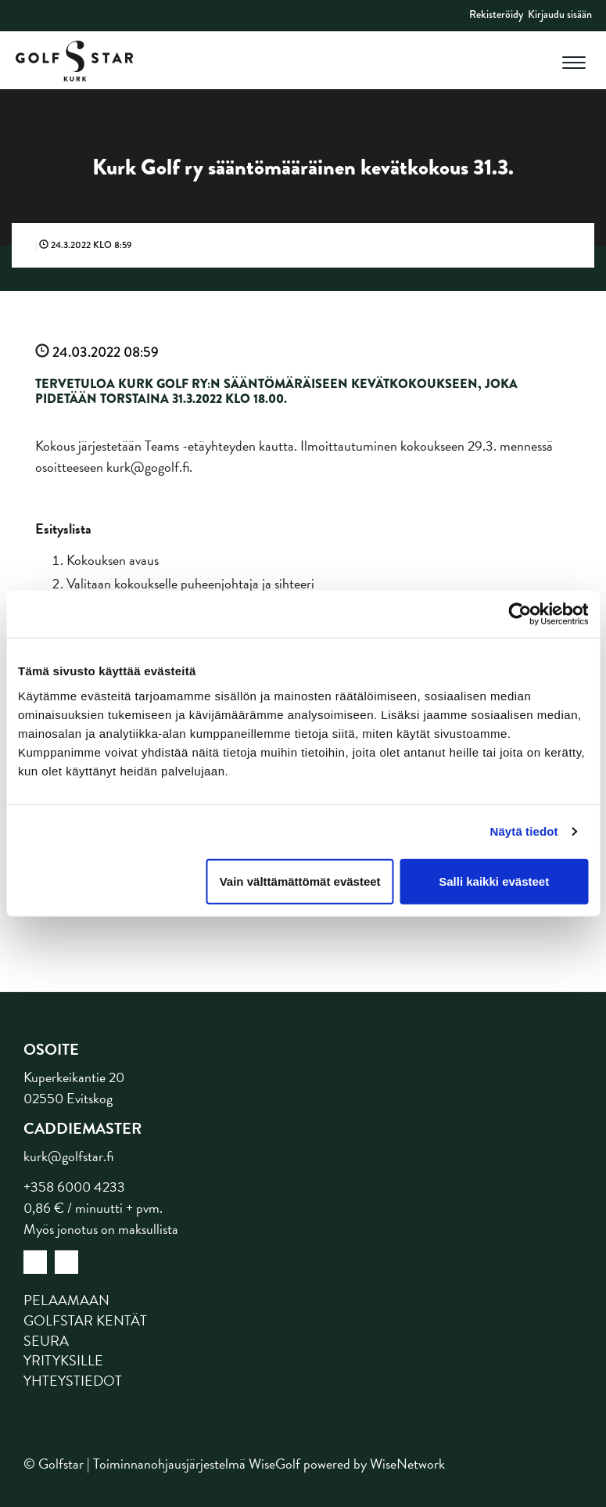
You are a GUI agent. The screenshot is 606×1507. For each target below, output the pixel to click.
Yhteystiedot (72, 1380)
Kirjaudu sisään (560, 14)
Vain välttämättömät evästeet (300, 880)
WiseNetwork (407, 1463)
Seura (46, 1340)
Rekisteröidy (496, 14)
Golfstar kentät (85, 1320)
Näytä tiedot (524, 831)
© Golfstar (53, 1463)
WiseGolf (274, 1463)
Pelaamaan (66, 1300)
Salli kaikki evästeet (494, 880)
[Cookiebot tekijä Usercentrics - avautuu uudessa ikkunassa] (519, 614)
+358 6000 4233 (74, 1186)
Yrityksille (63, 1360)
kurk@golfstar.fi (68, 1156)
